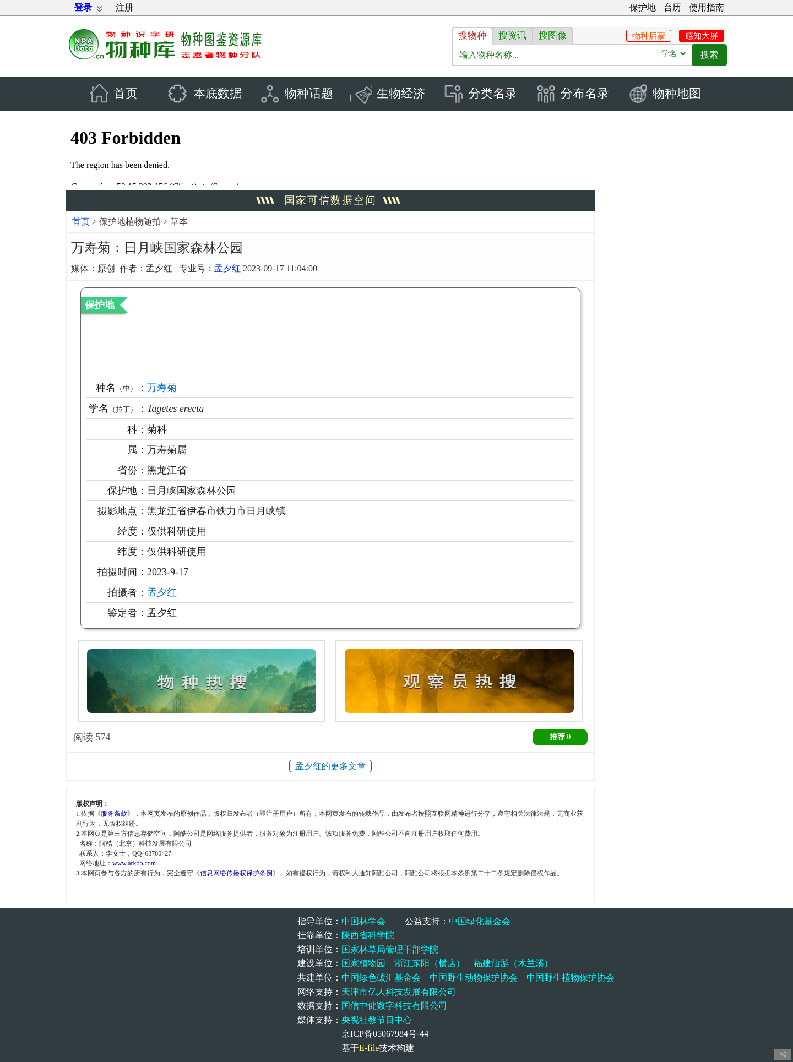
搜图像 (553, 35)
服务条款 (114, 814)
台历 (672, 7)
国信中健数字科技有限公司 (394, 1006)
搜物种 (472, 35)
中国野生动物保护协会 (474, 977)
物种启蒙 (648, 35)
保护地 (642, 7)
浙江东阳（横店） (429, 963)
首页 (81, 221)
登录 (83, 7)
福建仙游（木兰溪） (513, 963)
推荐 (560, 737)
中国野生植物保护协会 (570, 977)
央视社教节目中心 (376, 1020)
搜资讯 (512, 35)
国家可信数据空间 (330, 200)
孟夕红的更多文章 (330, 766)
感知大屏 (701, 35)
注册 (124, 7)
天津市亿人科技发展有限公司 (398, 991)
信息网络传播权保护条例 (236, 873)
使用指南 (706, 7)
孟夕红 (227, 268)
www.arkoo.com (134, 863)
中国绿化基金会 (479, 921)
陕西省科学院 (367, 935)
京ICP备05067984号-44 (384, 1034)
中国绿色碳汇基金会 (381, 977)
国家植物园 (363, 963)
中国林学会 (363, 921)
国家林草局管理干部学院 (389, 949)
